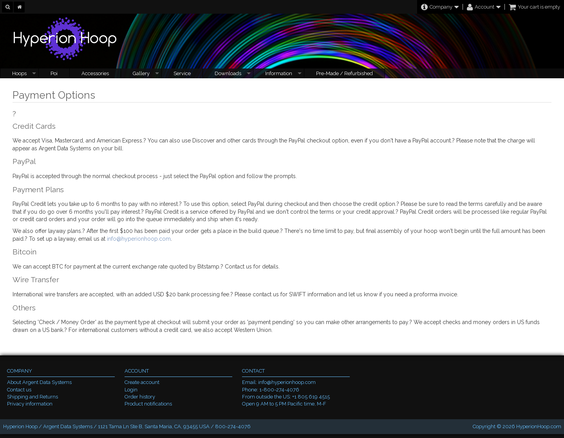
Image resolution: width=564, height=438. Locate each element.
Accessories (95, 73)
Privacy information (29, 404)
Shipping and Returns (32, 397)
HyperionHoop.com (538, 426)
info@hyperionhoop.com (139, 239)
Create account (142, 382)
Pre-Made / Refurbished (344, 73)
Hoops (19, 73)
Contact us (19, 390)
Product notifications (148, 404)
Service (182, 73)
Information (278, 73)
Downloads (228, 73)
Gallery (141, 73)
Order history (140, 397)
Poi (54, 73)
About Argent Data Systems (39, 382)
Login (131, 390)
